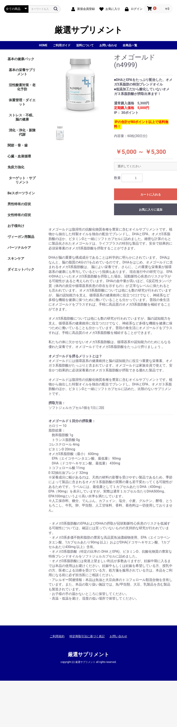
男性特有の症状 (19, 204)
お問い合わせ (118, 636)
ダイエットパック (21, 269)
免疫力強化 (16, 167)
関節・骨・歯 (18, 145)
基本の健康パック (21, 59)
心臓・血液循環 (19, 156)
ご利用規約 (57, 636)
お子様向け (16, 226)
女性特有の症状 (19, 215)
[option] (80, 86)
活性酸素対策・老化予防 (22, 87)
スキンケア (16, 258)
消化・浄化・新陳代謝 (22, 132)
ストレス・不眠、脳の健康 (22, 117)
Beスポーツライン (21, 193)
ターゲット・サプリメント (22, 180)
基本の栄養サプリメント (22, 72)
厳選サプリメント (88, 30)
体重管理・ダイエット (22, 102)
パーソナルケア (19, 248)
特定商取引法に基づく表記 (87, 636)
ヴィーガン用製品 (21, 237)
